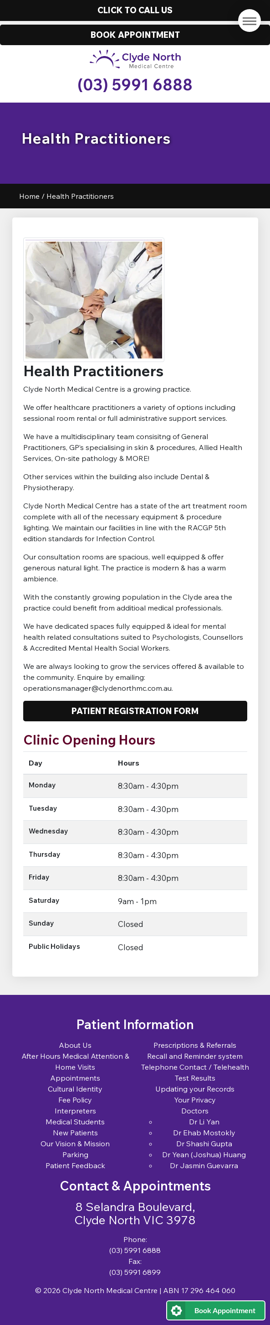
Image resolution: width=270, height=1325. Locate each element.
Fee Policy (75, 1099)
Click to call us (135, 10)
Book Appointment (224, 1310)
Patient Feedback (75, 1165)
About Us (75, 1045)
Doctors (195, 1110)
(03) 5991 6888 (135, 84)
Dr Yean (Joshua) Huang (204, 1154)
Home (29, 196)
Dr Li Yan (204, 1121)
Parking (75, 1154)
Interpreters (75, 1110)
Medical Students (75, 1121)
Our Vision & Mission (75, 1143)
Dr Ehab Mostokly (204, 1132)
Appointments (75, 1077)
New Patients (75, 1132)
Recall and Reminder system (195, 1056)
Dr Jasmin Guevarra (204, 1165)
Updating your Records (194, 1088)
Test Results (195, 1077)
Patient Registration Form (135, 710)
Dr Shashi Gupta (204, 1143)
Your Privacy (195, 1099)
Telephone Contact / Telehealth (195, 1066)
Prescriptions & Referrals (194, 1045)
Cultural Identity (75, 1088)
